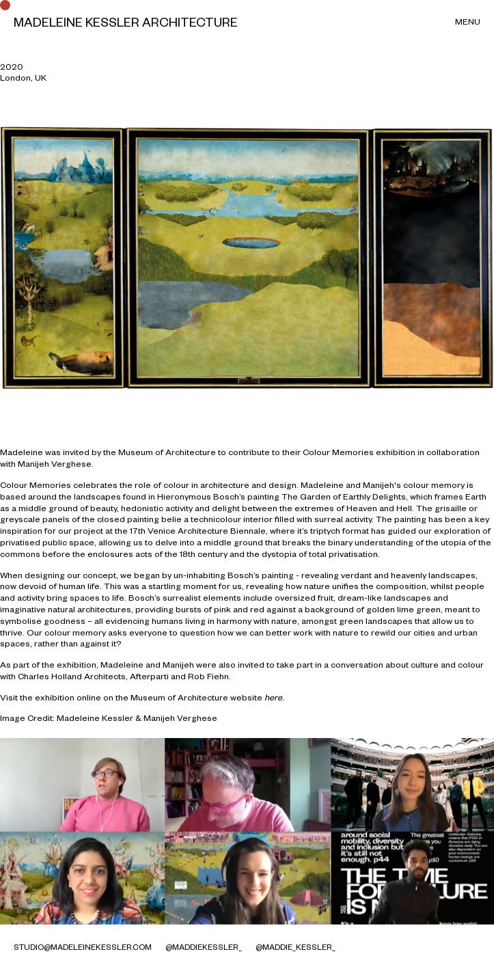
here (273, 697)
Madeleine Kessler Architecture (126, 22)
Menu (467, 21)
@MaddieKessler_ (203, 946)
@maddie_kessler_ (295, 946)
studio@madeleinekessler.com (83, 946)
